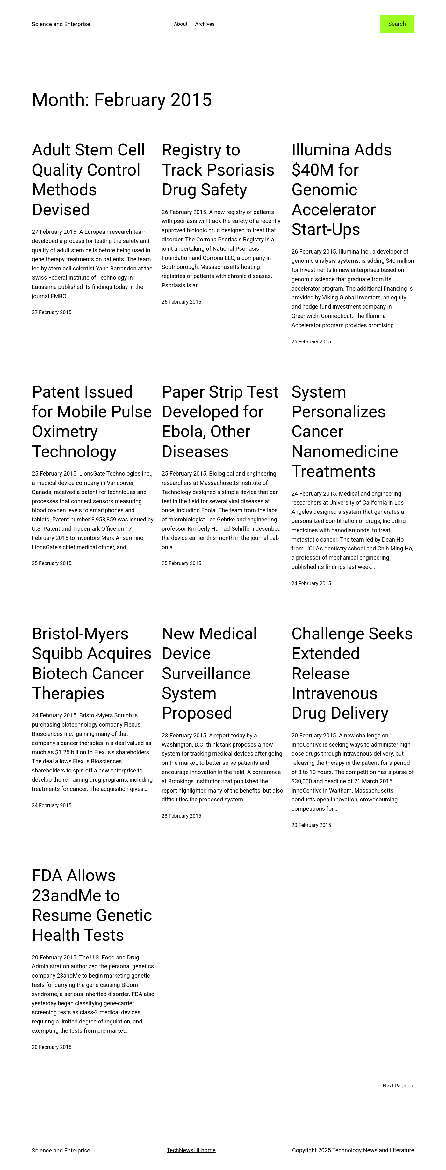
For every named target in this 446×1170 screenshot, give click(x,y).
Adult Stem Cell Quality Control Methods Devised (88, 179)
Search (397, 23)
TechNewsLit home (191, 1150)
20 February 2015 (311, 825)
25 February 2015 (51, 563)
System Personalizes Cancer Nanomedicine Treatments (344, 431)
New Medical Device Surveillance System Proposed (209, 673)
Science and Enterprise (61, 24)
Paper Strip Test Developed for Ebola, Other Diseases (220, 421)
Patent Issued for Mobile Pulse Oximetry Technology (92, 421)
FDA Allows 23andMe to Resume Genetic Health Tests (92, 905)
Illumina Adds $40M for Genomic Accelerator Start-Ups (341, 189)
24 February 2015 (311, 583)
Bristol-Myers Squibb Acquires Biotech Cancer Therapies (92, 663)
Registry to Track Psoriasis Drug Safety (218, 169)
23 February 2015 (181, 816)
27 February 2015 (51, 312)
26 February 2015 (181, 302)
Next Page (398, 1086)
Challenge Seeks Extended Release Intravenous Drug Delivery (352, 673)
